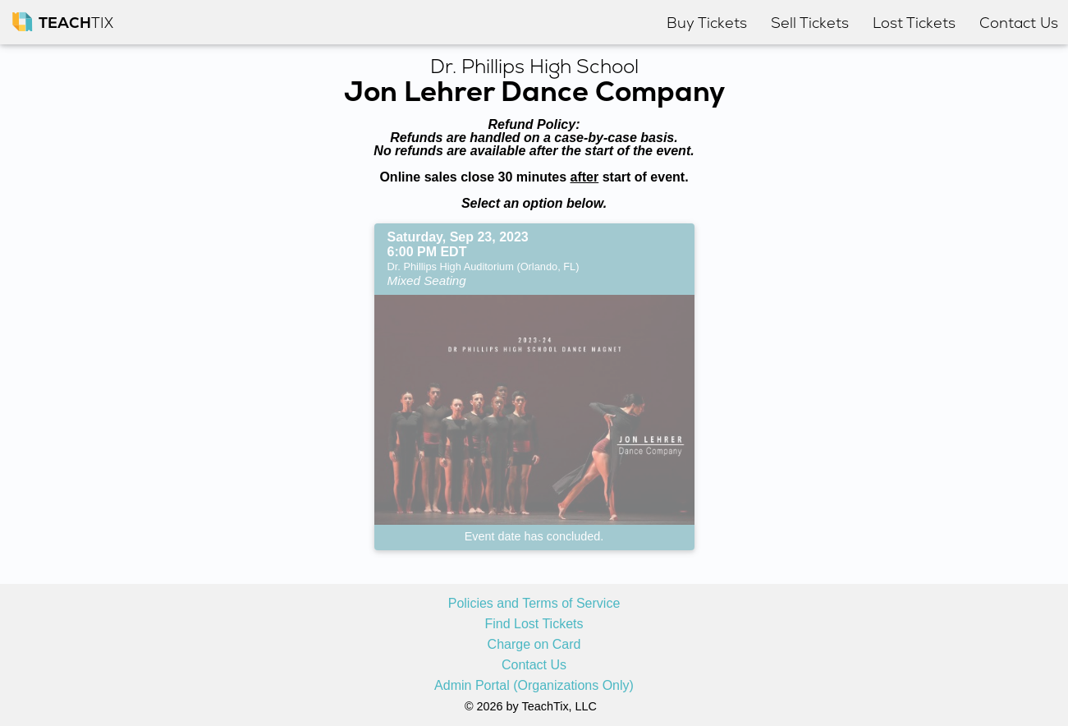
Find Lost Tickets (533, 624)
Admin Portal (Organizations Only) (534, 685)
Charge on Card (534, 644)
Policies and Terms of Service (534, 603)
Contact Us (534, 665)
